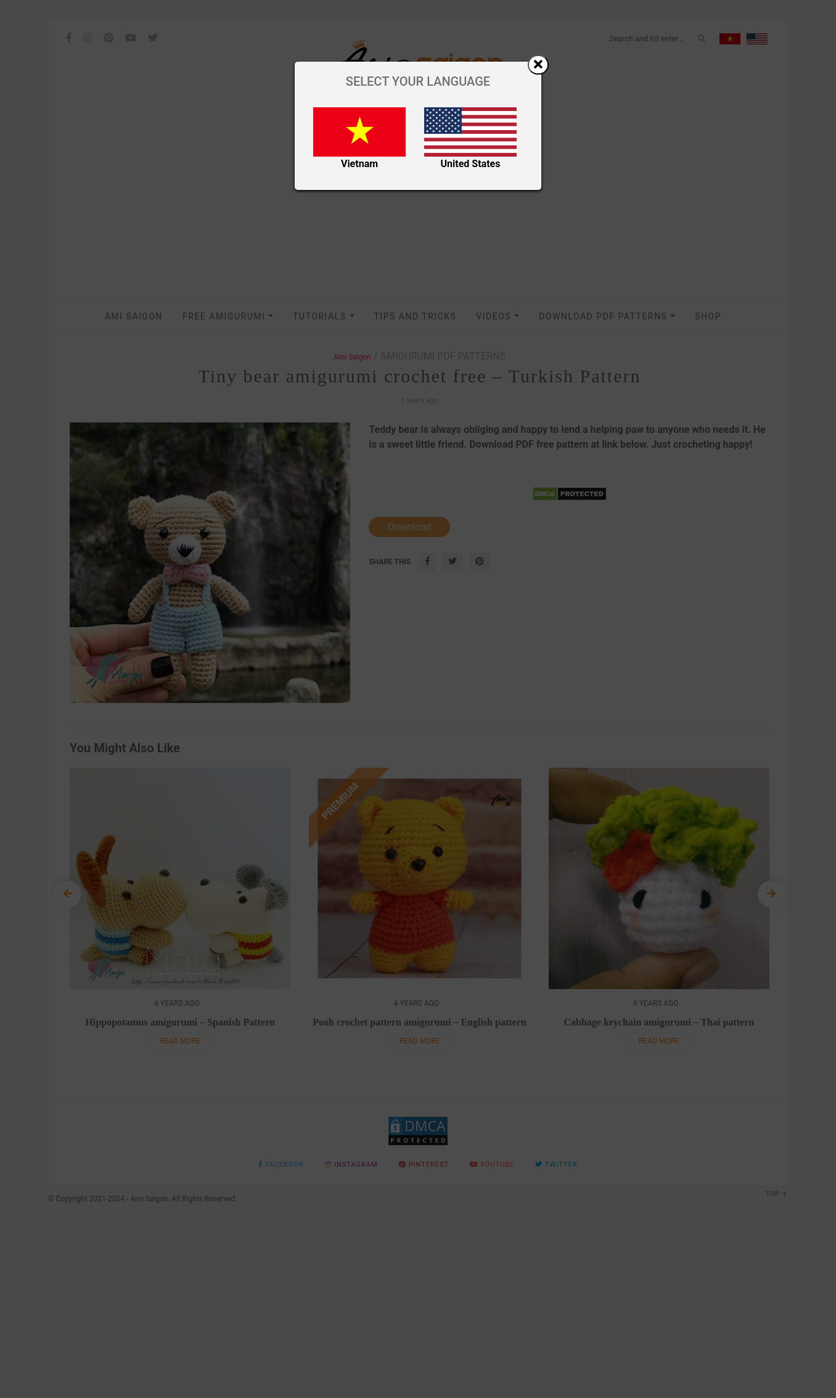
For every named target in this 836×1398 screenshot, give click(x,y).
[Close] (538, 65)
